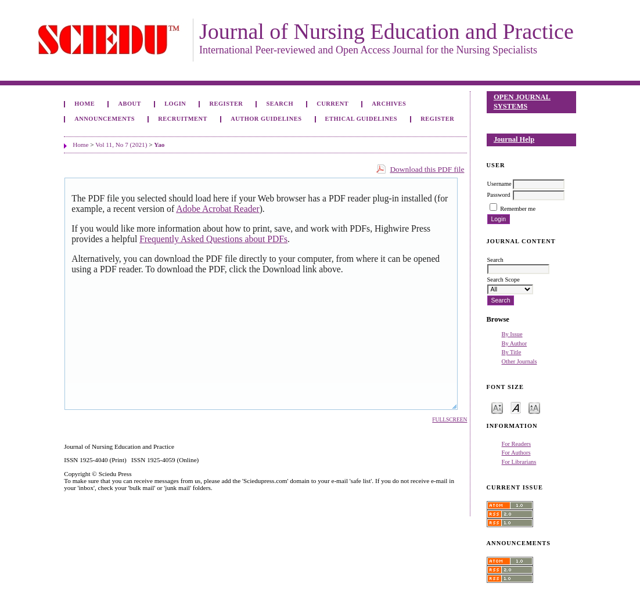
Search (280, 103)
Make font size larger (534, 407)
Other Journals (519, 361)
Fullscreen (449, 420)
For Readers (516, 444)
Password (498, 195)
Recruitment (182, 119)
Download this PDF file (427, 169)
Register (226, 103)
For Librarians (519, 462)
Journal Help (514, 139)
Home (84, 103)
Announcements (104, 119)
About (129, 103)
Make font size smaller (497, 407)
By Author (514, 343)
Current (332, 103)
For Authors (516, 452)
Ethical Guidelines (361, 119)
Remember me (517, 209)
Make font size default (516, 407)
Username (499, 184)
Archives (389, 103)
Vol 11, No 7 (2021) (121, 144)
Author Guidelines (266, 119)
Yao (159, 144)
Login (175, 103)
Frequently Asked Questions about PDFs (213, 239)
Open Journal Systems (522, 101)
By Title (512, 352)
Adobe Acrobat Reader (217, 209)
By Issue (512, 334)
